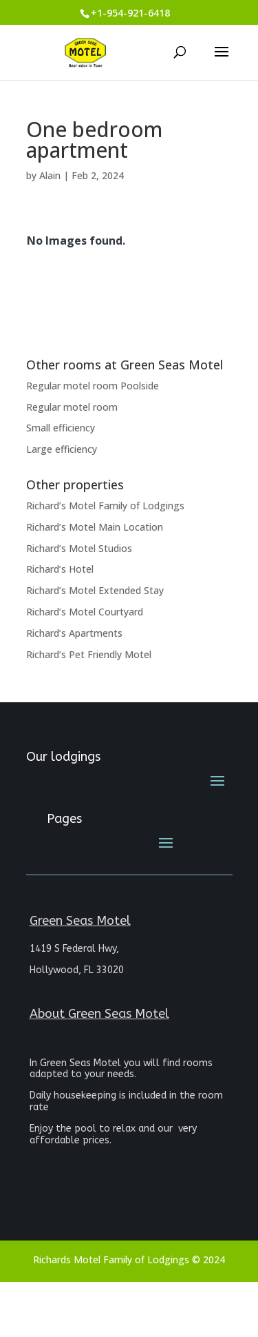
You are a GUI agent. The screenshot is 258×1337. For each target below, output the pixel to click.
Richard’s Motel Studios (79, 548)
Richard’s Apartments (74, 633)
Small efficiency (60, 427)
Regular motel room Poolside (92, 385)
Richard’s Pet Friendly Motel (88, 654)
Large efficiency (61, 449)
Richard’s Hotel (60, 568)
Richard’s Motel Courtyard (84, 611)
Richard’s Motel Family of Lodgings (105, 505)
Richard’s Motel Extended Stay (95, 590)
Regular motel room (72, 407)
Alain (50, 175)
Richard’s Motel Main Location (94, 526)
